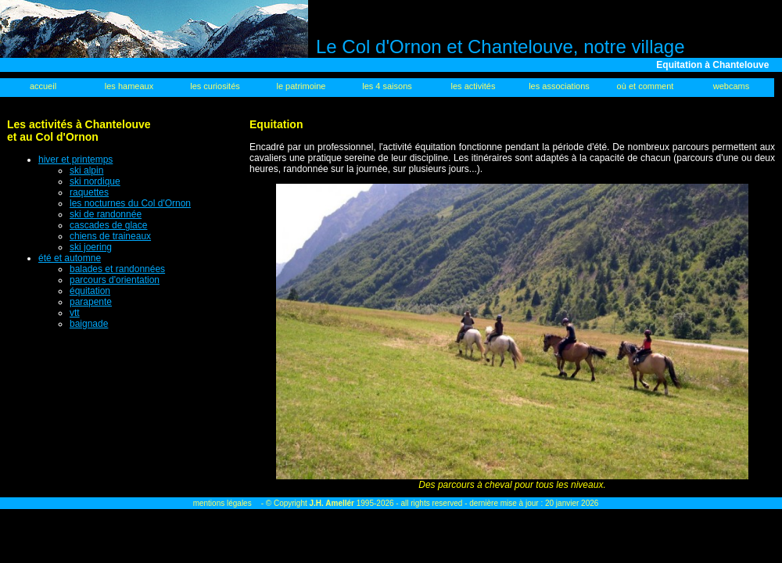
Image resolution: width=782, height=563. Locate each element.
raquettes (89, 192)
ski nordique (95, 181)
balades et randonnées (117, 269)
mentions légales (222, 503)
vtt (75, 312)
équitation (90, 290)
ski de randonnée (106, 214)
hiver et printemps (75, 159)
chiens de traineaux (110, 236)
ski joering (91, 247)
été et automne (69, 258)
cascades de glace (108, 225)
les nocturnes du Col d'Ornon (130, 203)
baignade (89, 323)
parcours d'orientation (115, 279)
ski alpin (86, 170)
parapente (91, 301)
